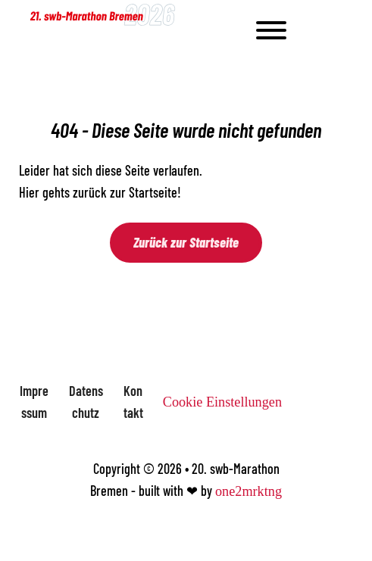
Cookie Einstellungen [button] (222, 402)
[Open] (290, 30)
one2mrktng (248, 491)
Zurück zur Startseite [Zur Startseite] (186, 242)
